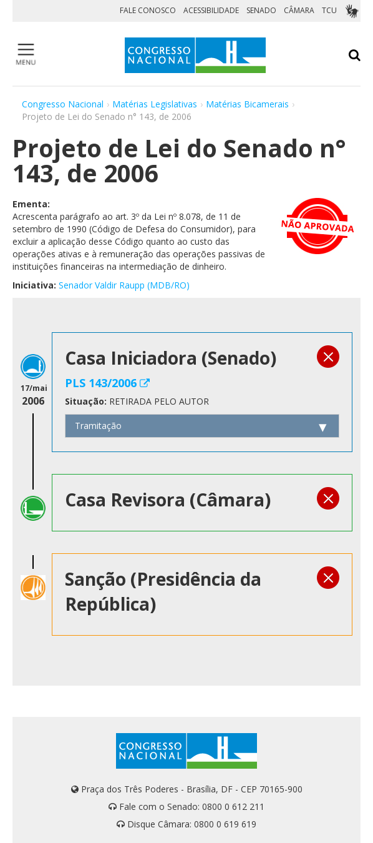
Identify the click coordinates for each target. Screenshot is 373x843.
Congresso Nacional (63, 104)
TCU (329, 10)
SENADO (261, 10)
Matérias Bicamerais (247, 104)
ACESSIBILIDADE (211, 10)
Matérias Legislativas (154, 104)
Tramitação (98, 425)
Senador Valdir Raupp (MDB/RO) (124, 285)
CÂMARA (299, 10)
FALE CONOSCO (148, 10)
